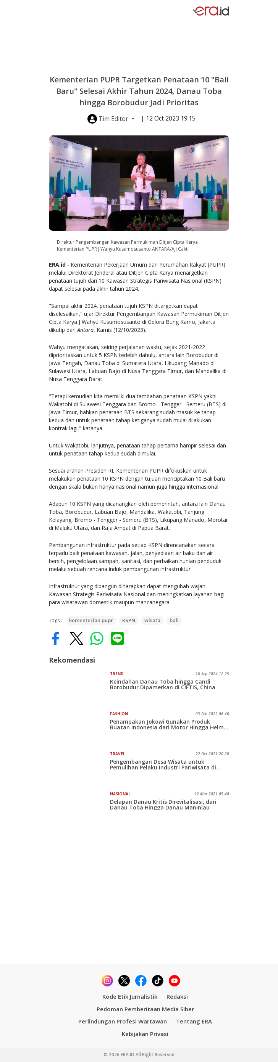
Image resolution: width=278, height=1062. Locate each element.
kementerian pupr (91, 620)
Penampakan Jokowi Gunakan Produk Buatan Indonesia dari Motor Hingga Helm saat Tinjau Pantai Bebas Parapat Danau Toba (167, 724)
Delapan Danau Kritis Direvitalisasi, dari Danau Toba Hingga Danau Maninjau (163, 804)
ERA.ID (128, 1054)
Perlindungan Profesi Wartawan (122, 1021)
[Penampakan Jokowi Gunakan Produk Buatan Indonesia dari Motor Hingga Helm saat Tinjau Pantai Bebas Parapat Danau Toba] (79, 728)
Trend (117, 673)
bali (174, 620)
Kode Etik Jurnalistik (129, 996)
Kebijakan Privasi (145, 1034)
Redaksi (177, 996)
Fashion (119, 713)
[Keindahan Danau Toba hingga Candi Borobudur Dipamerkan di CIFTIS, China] (79, 688)
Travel (117, 753)
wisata (152, 620)
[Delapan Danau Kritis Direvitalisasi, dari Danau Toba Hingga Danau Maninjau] (79, 808)
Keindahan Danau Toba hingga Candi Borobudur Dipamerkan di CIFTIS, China (162, 684)
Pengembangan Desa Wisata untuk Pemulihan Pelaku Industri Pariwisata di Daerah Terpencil (163, 764)
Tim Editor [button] (108, 119)
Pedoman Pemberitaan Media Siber (145, 1009)
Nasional (120, 793)
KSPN (128, 620)
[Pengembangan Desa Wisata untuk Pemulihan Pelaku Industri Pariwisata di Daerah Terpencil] (79, 768)
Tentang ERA (194, 1021)
